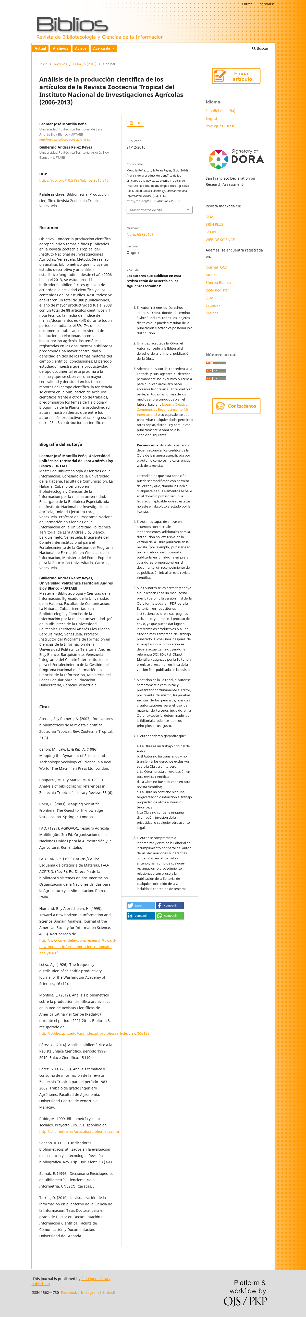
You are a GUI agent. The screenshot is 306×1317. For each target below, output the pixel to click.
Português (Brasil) (221, 126)
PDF (137, 123)
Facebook (69, 1292)
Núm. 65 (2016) (84, 64)
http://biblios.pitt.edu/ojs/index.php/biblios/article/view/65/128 (94, 1033)
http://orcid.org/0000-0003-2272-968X (64, 139)
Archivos (60, 48)
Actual (40, 48)
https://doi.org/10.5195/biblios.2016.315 (74, 180)
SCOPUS (212, 232)
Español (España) (220, 110)
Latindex (213, 305)
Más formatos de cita (146, 210)
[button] (141, 905)
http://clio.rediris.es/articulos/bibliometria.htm (79, 1131)
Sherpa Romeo (218, 282)
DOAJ (210, 216)
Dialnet (212, 313)
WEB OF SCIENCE (220, 239)
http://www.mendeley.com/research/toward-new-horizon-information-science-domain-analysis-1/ (77, 946)
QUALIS (212, 297)
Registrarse (266, 4)
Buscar (260, 48)
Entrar (247, 4)
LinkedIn (110, 1292)
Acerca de (102, 48)
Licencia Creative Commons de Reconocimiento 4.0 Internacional (162, 409)
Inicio (43, 64)
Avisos (81, 48)
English (212, 118)
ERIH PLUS (214, 224)
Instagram (90, 1292)
